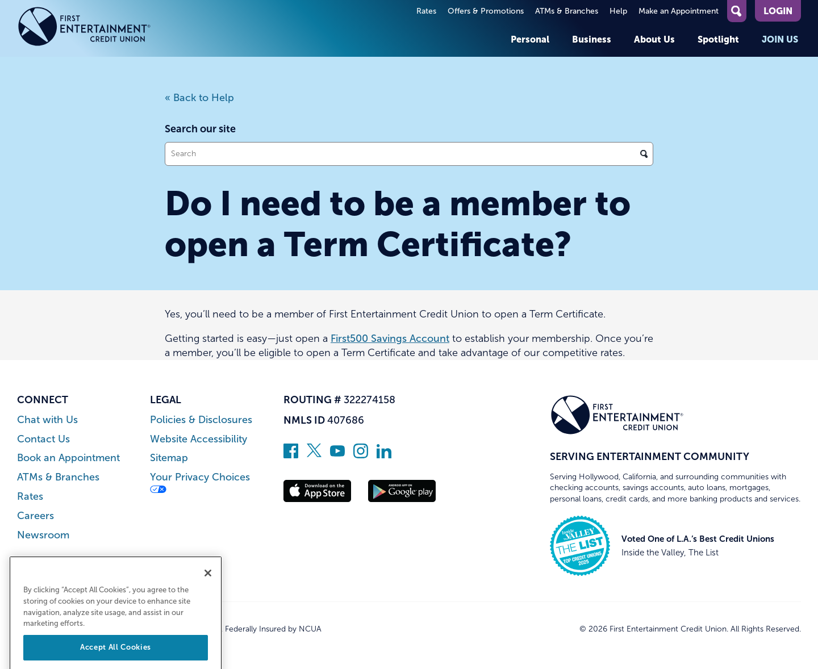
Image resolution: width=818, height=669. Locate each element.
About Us (654, 39)
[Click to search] (644, 154)
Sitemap (169, 458)
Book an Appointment (68, 458)
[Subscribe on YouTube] (337, 455)
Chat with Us (47, 420)
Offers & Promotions (486, 11)
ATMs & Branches (566, 11)
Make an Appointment (678, 11)
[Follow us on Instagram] (360, 455)
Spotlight (718, 39)
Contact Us (43, 439)
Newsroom (43, 535)
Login (777, 11)
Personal (530, 39)
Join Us (780, 39)
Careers (35, 516)
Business (591, 39)
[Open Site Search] (736, 11)
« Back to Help (199, 97)
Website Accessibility (198, 439)
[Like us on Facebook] (290, 455)
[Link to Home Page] (84, 28)
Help (618, 11)
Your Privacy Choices (200, 482)
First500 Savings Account (390, 338)
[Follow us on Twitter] (314, 455)
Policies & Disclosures (201, 420)
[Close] (207, 585)
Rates (426, 11)
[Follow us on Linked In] (384, 455)
